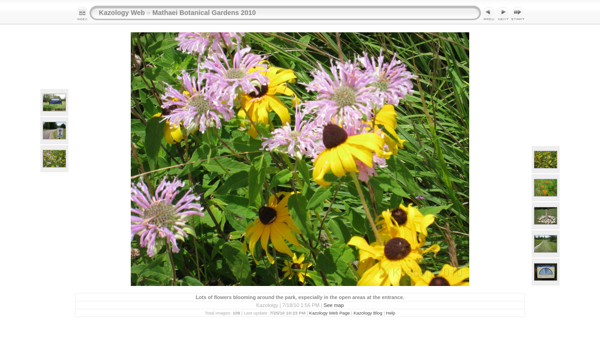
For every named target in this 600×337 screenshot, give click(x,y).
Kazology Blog (367, 312)
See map (333, 305)
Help (390, 312)
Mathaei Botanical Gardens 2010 (204, 12)
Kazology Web (122, 12)
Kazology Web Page (329, 312)
